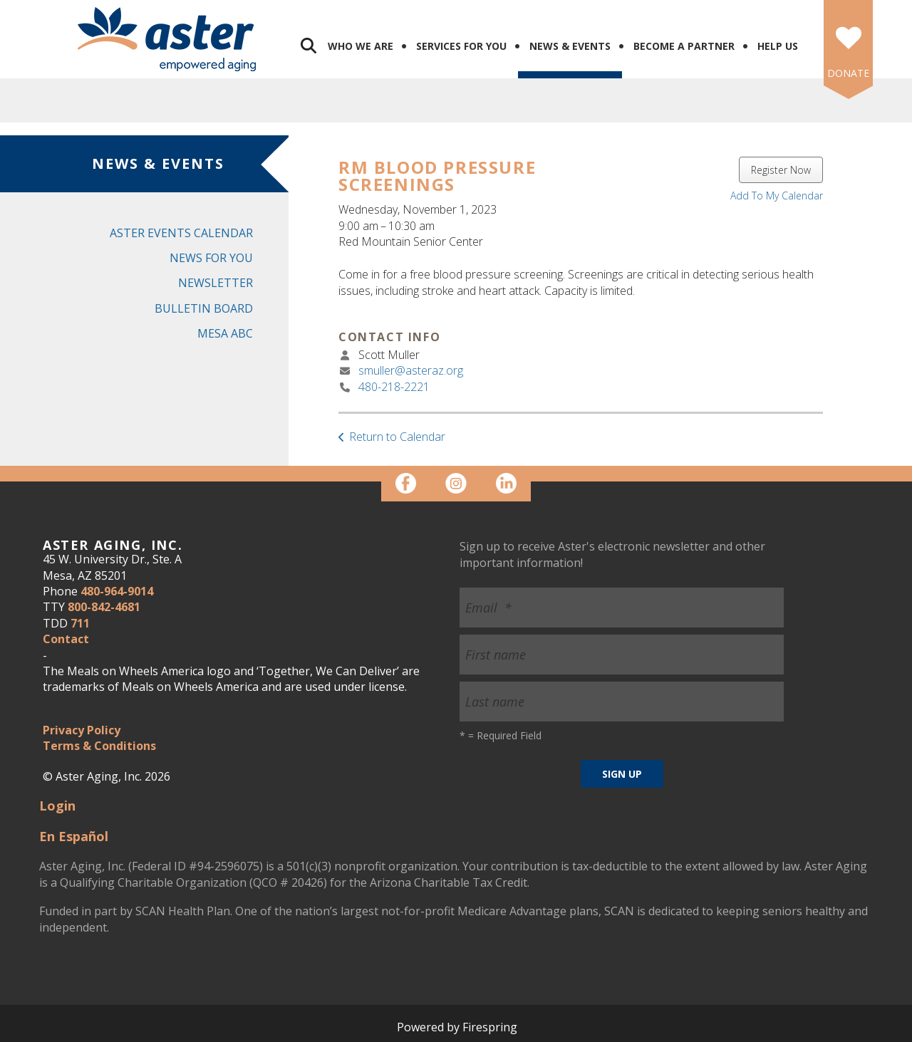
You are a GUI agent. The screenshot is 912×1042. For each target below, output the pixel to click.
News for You (211, 258)
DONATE (848, 73)
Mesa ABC (225, 333)
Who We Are (360, 46)
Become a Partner (684, 46)
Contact (66, 639)
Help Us (777, 46)
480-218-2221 (394, 387)
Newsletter (215, 283)
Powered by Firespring (457, 1027)
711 (80, 623)
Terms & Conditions (99, 746)
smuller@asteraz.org (410, 370)
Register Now (781, 170)
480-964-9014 (117, 591)
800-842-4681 (104, 607)
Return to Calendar (397, 436)
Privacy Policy (81, 730)
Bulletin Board (204, 308)
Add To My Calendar (776, 195)
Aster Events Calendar (181, 233)
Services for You (461, 46)
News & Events (570, 46)
